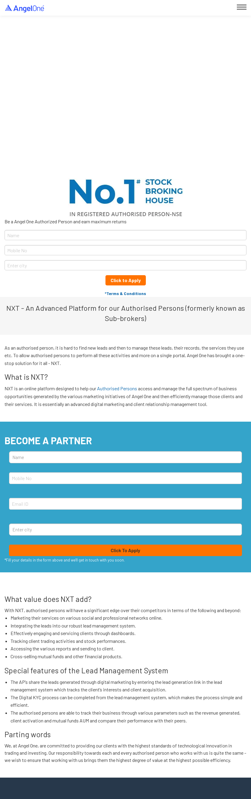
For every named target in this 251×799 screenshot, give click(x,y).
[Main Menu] (241, 7)
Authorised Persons (117, 388)
